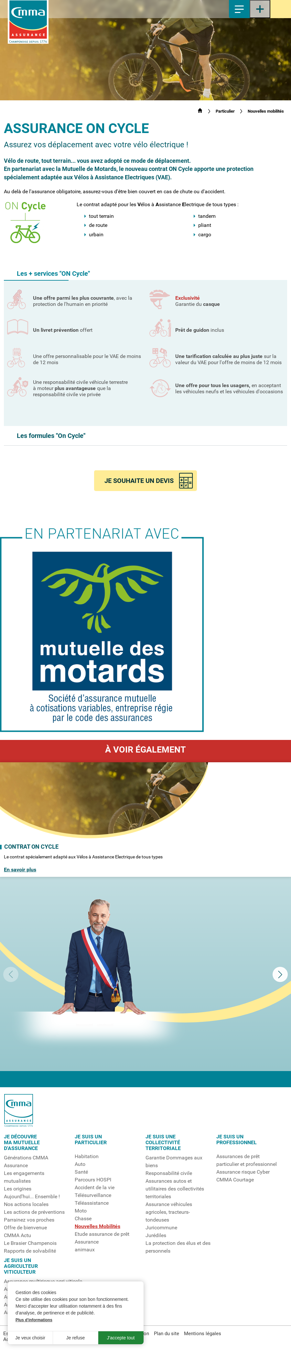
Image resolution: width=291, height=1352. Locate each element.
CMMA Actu (17, 1235)
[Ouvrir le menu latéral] (260, 9)
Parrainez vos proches (29, 1220)
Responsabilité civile (169, 1173)
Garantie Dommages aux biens (174, 1161)
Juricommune (161, 1228)
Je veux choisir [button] (30, 1337)
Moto (81, 1211)
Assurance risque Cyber (243, 1172)
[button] (145, 273)
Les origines (17, 1189)
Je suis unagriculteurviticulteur (21, 1266)
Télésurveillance (93, 1195)
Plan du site (166, 1333)
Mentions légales (202, 1333)
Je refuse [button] (75, 1337)
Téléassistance (92, 1203)
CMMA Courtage (235, 1180)
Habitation (87, 1156)
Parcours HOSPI (93, 1180)
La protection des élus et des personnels (178, 1247)
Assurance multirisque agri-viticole (43, 1281)
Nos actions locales (26, 1204)
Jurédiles (156, 1235)
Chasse (83, 1219)
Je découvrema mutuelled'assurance (22, 1142)
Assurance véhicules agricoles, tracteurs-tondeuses (169, 1212)
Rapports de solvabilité (30, 1251)
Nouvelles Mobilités (97, 1226)
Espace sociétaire (280, 9)
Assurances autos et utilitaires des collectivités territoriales (175, 1189)
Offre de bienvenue (25, 1228)
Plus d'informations (34, 1320)
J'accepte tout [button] (121, 1337)
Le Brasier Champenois (30, 1243)
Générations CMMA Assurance (26, 1161)
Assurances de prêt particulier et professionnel (246, 1160)
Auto (80, 1164)
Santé (81, 1172)
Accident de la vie (94, 1187)
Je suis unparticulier (91, 1139)
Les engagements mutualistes (24, 1177)
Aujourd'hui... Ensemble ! (32, 1197)
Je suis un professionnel (236, 1139)
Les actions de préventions (34, 1212)
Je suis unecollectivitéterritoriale (163, 1142)
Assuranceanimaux (87, 1246)
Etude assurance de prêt (102, 1234)
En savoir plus (20, 869)
